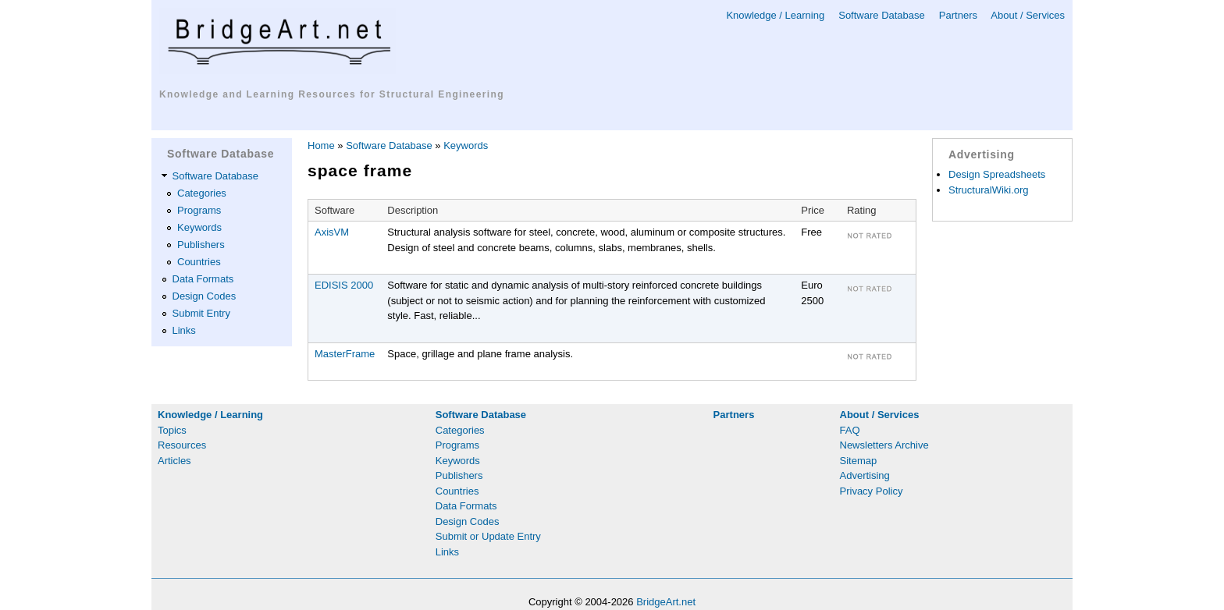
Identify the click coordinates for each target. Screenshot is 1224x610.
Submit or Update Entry (488, 536)
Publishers (201, 244)
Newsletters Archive (884, 445)
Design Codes (205, 296)
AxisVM (332, 232)
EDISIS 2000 (344, 285)
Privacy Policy (871, 491)
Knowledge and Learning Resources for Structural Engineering (331, 94)
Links (184, 330)
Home (321, 145)
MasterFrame (345, 354)
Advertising (865, 475)
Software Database (881, 15)
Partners (958, 15)
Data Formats (203, 279)
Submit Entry (201, 313)
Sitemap (858, 460)
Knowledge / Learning (775, 15)
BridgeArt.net (666, 602)
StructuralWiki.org (988, 190)
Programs (199, 210)
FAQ (850, 430)
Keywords (199, 227)
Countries (199, 262)
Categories (201, 193)
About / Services (1028, 15)
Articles (174, 460)
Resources (182, 445)
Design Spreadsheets (996, 174)
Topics (172, 430)
